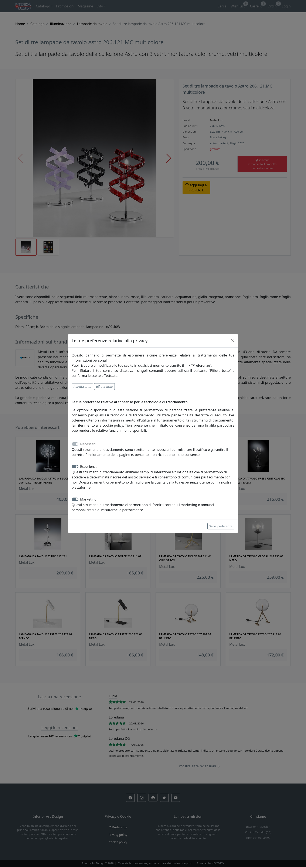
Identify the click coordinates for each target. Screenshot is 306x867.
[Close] (232, 340)
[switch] (75, 466)
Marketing (88, 499)
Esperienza (89, 466)
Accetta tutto (82, 387)
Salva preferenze (220, 526)
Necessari (88, 444)
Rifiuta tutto (104, 387)
